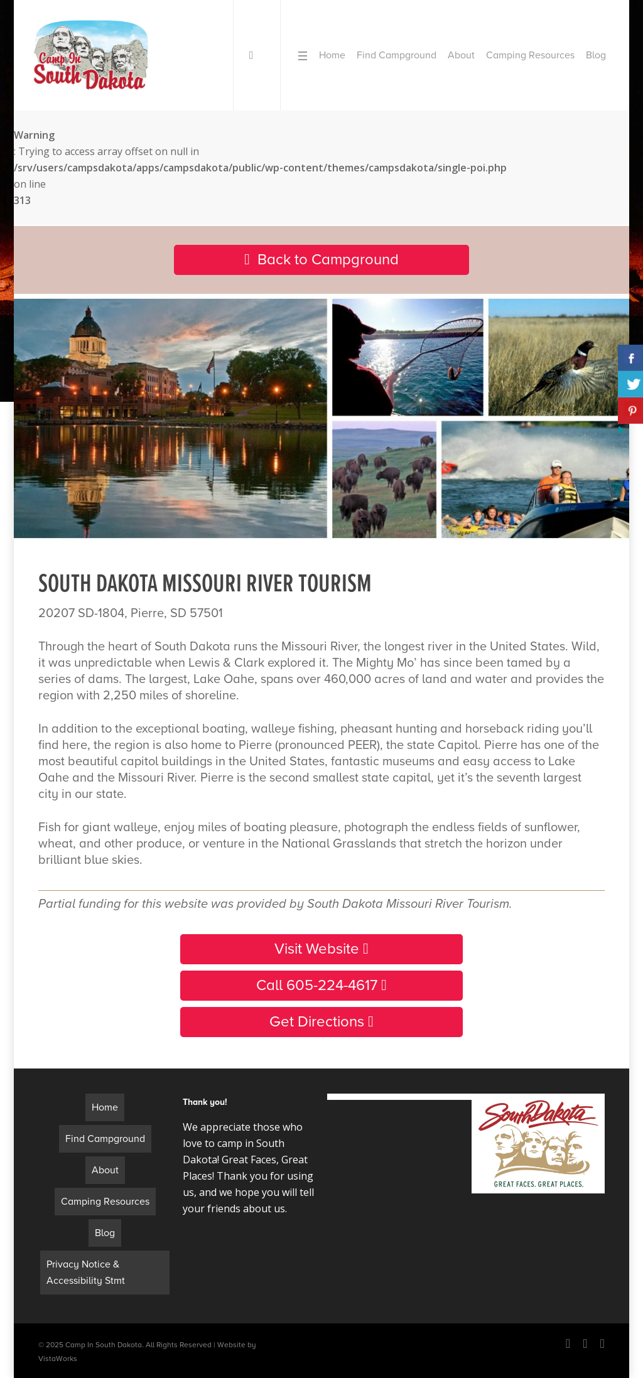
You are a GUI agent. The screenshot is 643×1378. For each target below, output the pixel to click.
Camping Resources (105, 1201)
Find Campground (105, 1139)
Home (105, 1107)
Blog (105, 1233)
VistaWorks (57, 1358)
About (105, 1170)
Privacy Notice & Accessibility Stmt (85, 1272)
